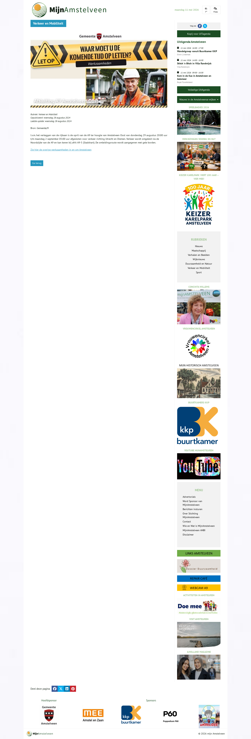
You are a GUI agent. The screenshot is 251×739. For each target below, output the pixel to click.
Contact (187, 521)
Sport (199, 272)
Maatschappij (199, 250)
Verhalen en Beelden (199, 254)
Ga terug (36, 163)
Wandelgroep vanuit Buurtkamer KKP (197, 51)
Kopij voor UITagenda (198, 33)
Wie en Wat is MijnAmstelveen (199, 525)
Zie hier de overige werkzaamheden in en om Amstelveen (61, 149)
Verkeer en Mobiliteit (48, 114)
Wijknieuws (199, 259)
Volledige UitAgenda (199, 89)
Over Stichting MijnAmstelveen (191, 515)
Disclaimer (188, 534)
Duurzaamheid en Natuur (198, 263)
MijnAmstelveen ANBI (194, 530)
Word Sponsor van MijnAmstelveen (192, 503)
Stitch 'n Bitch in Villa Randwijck (194, 63)
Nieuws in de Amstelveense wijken (198, 99)
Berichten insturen (192, 509)
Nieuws (199, 246)
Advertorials (189, 496)
